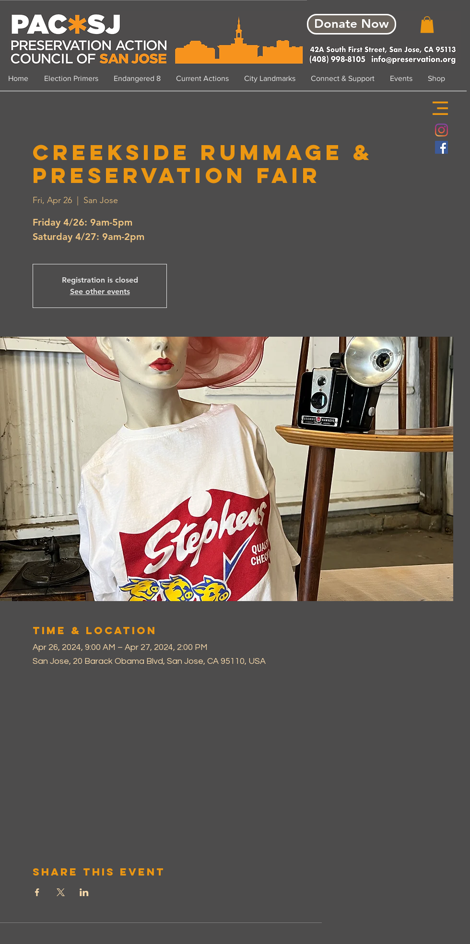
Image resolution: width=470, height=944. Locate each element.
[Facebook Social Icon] (441, 147)
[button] (440, 108)
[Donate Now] (351, 24)
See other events (100, 291)
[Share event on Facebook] (37, 892)
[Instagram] (441, 130)
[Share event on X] (60, 892)
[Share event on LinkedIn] (84, 892)
